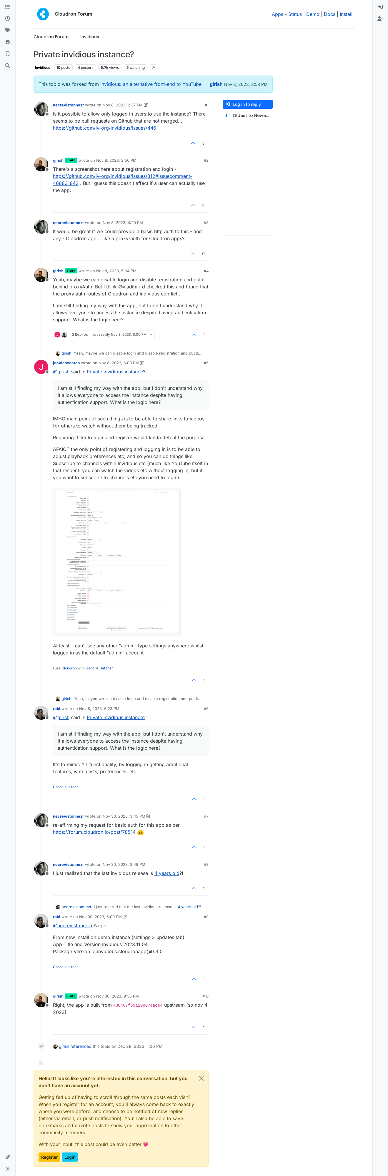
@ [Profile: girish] (61, 372)
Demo (312, 14)
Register (49, 1157)
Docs (329, 14)
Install (346, 14)
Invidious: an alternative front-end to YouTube (151, 84)
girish (216, 84)
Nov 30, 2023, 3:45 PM (124, 816)
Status (295, 14)
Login (69, 1157)
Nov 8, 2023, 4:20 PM (123, 222)
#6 (206, 708)
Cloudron (69, 668)
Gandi (90, 668)
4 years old (166, 873)
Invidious (42, 67)
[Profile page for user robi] (41, 713)
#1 (207, 105)
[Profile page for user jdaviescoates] (41, 367)
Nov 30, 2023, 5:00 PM (100, 916)
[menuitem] (380, 7)
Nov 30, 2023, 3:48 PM (124, 864)
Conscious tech (66, 787)
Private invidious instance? (116, 372)
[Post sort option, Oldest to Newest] (248, 115)
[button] (7, 1157)
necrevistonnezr (68, 105)
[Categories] (7, 7)
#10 (205, 996)
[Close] (201, 1078)
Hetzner (106, 668)
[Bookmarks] (7, 54)
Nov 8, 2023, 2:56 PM (116, 160)
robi (56, 708)
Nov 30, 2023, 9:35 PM (117, 996)
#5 (206, 362)
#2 (206, 160)
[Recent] (7, 19)
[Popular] (7, 42)
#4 (206, 270)
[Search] (7, 66)
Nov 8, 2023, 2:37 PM (123, 105)
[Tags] (7, 30)
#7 (206, 816)
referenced (80, 1046)
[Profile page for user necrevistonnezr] (41, 109)
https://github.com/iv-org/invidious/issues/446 (104, 128)
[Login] (380, 7)
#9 (206, 916)
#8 (206, 864)
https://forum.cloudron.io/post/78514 (94, 832)
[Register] (380, 19)
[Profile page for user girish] (41, 164)
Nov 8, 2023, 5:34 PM (116, 270)
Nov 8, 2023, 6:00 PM (119, 362)
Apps (277, 14)
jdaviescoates (66, 362)
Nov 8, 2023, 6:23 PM (99, 708)
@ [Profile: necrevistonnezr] (73, 925)
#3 (206, 222)
